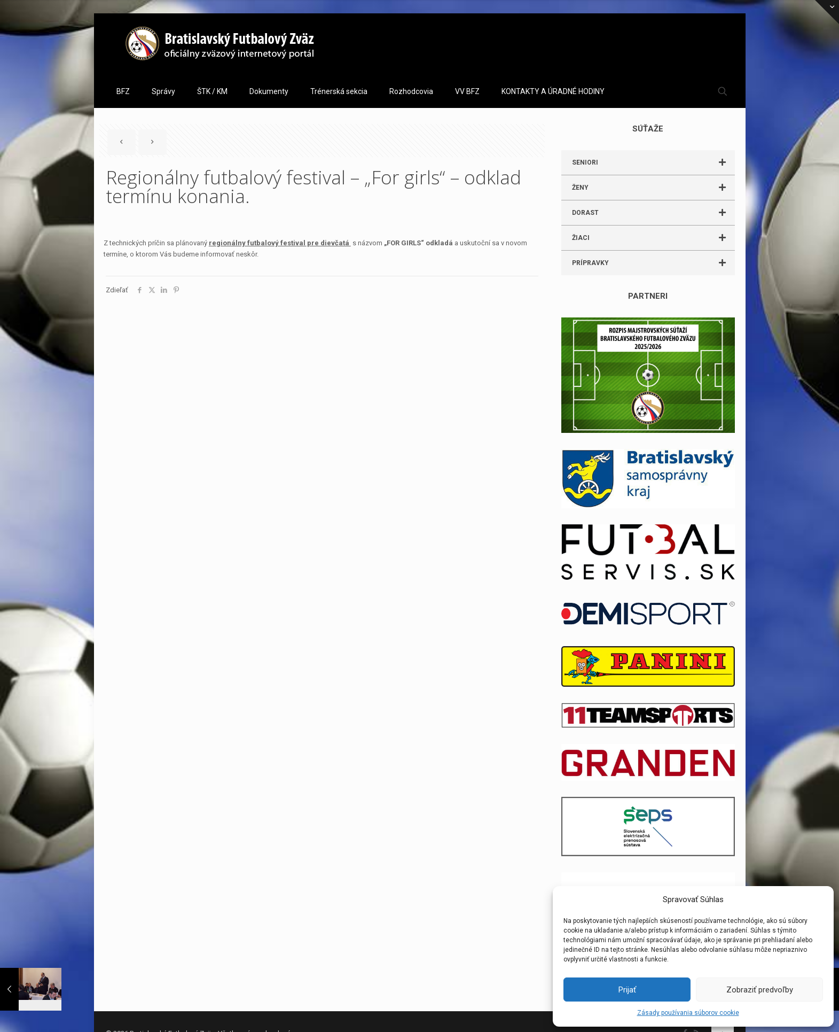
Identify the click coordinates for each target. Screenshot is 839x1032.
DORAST (653, 212)
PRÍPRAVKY (653, 263)
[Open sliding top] (827, 12)
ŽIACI (653, 238)
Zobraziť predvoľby (759, 990)
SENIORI (653, 162)
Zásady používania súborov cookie (688, 1013)
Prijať (627, 990)
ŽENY (653, 187)
